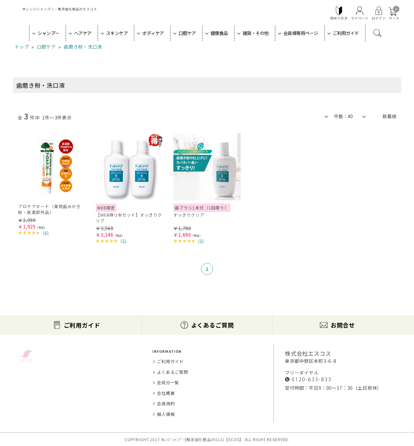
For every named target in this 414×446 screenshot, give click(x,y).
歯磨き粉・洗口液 (83, 46)
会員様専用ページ (300, 33)
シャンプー (49, 33)
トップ (22, 46)
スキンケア (117, 33)
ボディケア (153, 33)
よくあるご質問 (212, 325)
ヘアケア (83, 33)
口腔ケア (187, 33)
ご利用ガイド (346, 33)
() (46, 232)
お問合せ (343, 325)
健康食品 (219, 33)
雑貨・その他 (256, 33)
